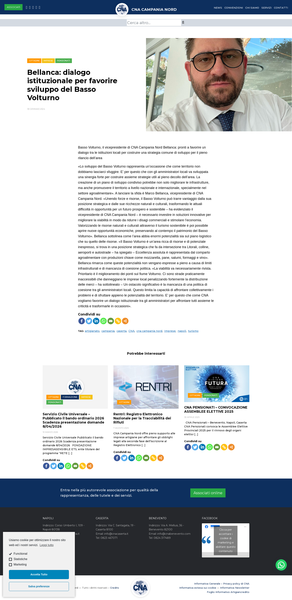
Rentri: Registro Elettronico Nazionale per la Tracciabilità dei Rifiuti (142, 418)
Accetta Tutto (39, 574)
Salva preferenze (39, 586)
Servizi (266, 7)
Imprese (48, 60)
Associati (13, 7)
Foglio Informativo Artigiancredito (228, 591)
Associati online (207, 493)
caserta (121, 331)
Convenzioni (233, 7)
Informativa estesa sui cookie (197, 587)
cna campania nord (149, 331)
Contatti (281, 7)
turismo (193, 331)
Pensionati (63, 60)
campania (108, 331)
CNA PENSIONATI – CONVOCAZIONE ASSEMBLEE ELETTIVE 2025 (215, 409)
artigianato (92, 331)
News (218, 7)
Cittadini (34, 60)
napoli (182, 331)
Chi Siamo (252, 7)
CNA (131, 331)
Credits (114, 587)
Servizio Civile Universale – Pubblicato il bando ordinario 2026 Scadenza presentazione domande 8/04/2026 (73, 420)
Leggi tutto (47, 545)
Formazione (70, 397)
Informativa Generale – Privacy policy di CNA (221, 583)
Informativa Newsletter (234, 587)
